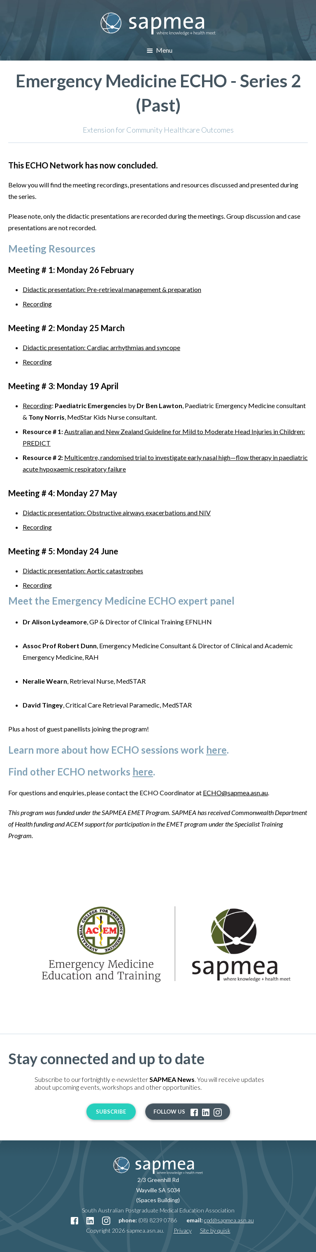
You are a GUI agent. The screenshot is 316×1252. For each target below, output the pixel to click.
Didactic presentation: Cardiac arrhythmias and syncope (101, 347)
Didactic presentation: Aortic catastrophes (83, 571)
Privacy (183, 1230)
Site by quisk (215, 1230)
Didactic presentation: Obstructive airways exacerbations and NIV (117, 512)
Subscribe (111, 1111)
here (216, 750)
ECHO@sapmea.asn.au (235, 793)
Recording (37, 304)
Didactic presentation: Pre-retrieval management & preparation (112, 289)
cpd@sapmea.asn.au (229, 1220)
